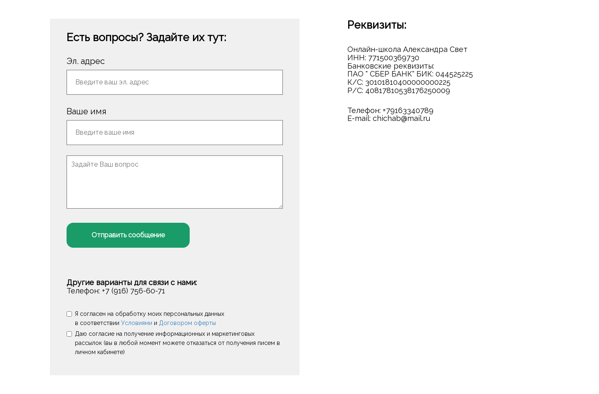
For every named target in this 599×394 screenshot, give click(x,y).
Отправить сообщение (128, 235)
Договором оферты (187, 323)
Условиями (136, 323)
